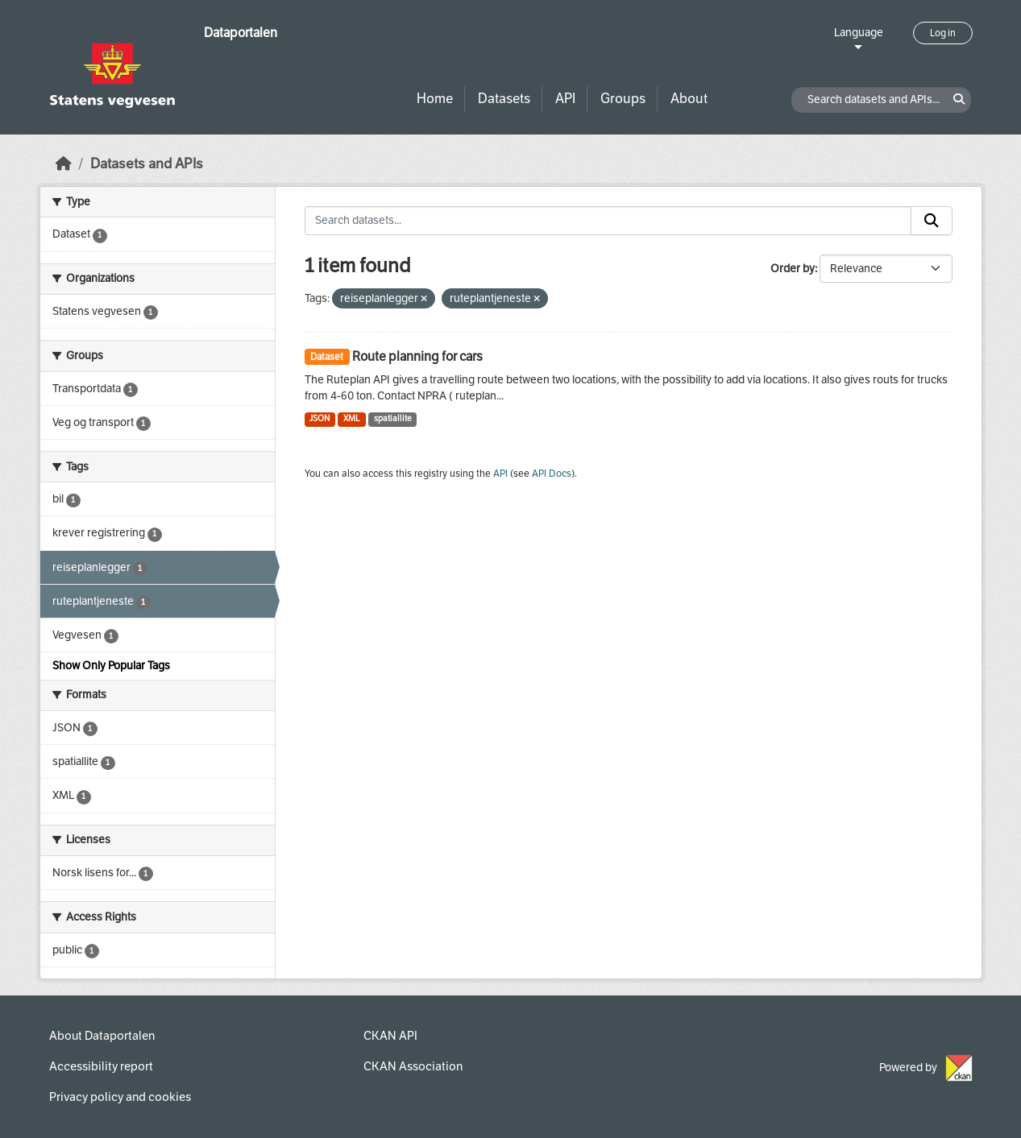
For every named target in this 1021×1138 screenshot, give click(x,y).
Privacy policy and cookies (120, 1097)
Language (858, 32)
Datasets (504, 98)
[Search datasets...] (608, 220)
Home (435, 98)
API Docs (551, 473)
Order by (792, 268)
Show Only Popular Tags (111, 665)
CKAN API (390, 1035)
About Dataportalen (102, 1035)
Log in (943, 33)
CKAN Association (413, 1066)
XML (351, 418)
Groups (622, 98)
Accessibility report (101, 1066)
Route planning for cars (417, 356)
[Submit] (932, 220)
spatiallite (393, 418)
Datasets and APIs (146, 163)
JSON (319, 418)
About (689, 98)
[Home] (64, 163)
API (565, 98)
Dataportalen (240, 32)
